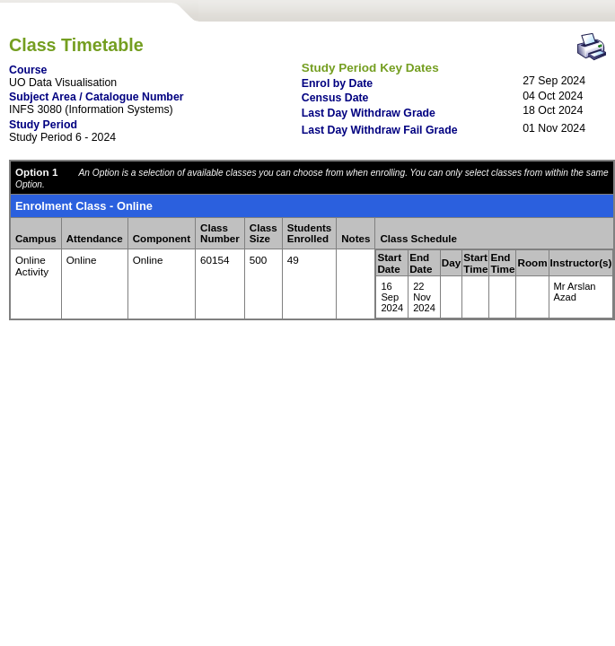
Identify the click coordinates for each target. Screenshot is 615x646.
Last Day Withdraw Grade (368, 113)
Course (28, 70)
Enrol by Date (337, 83)
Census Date (335, 98)
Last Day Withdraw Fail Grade (380, 130)
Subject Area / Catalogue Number (96, 97)
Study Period (43, 124)
